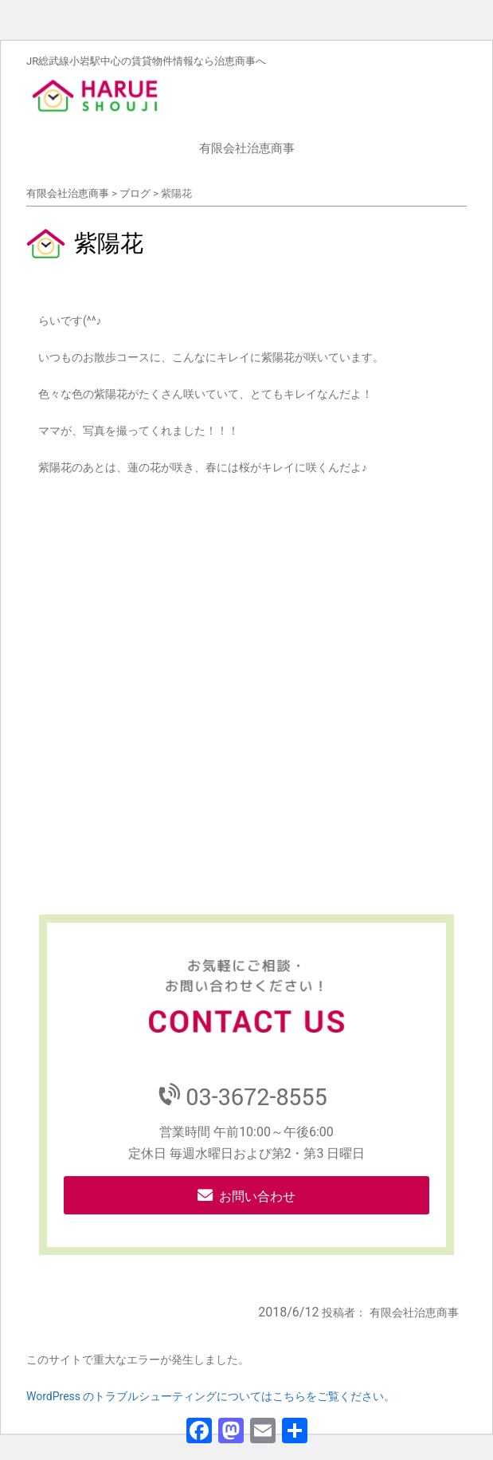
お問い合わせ (257, 1196)
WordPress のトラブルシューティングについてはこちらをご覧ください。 (211, 1396)
